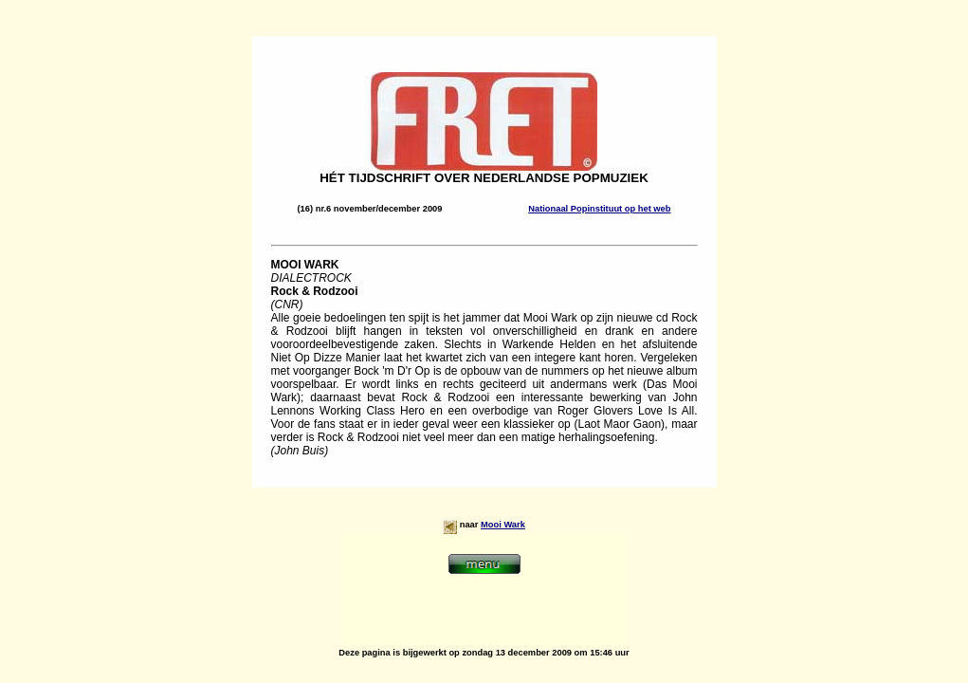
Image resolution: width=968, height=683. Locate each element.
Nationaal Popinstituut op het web (599, 208)
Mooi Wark (503, 524)
